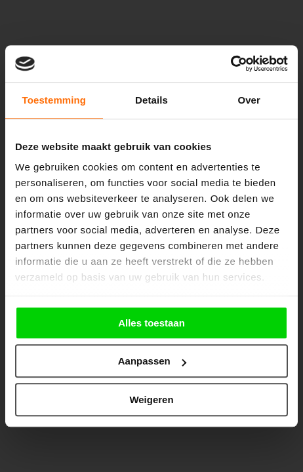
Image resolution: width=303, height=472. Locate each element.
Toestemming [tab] (54, 100)
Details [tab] (151, 100)
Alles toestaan (151, 322)
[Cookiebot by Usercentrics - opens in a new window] (230, 63)
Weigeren (151, 399)
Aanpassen (152, 360)
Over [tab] (248, 100)
